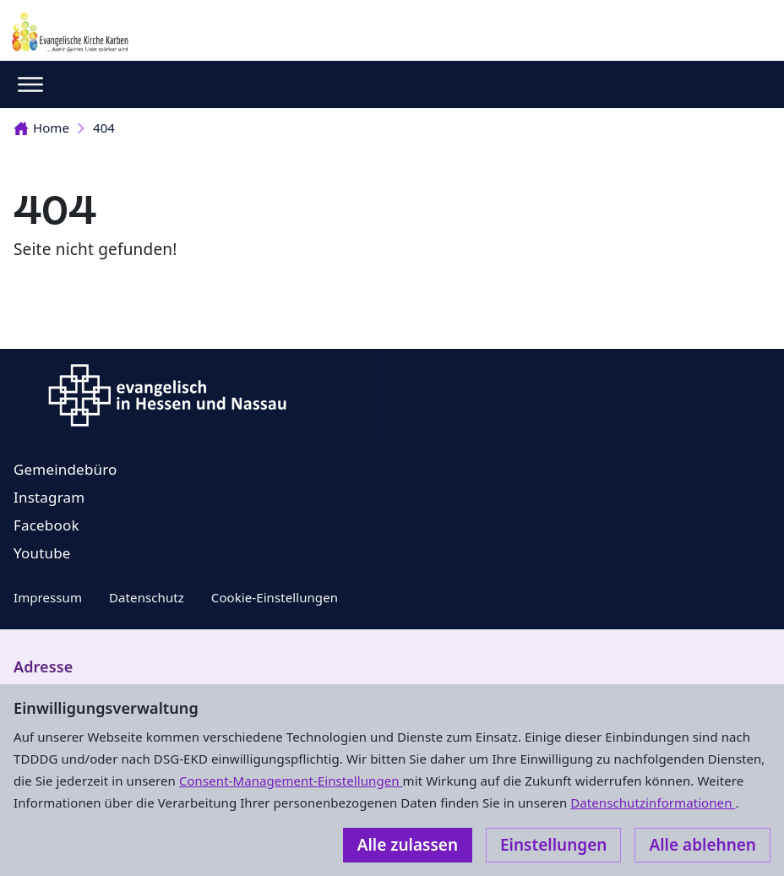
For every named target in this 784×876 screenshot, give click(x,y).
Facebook (46, 525)
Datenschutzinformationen (652, 802)
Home (41, 127)
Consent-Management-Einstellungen (291, 780)
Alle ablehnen (702, 845)
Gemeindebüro (65, 469)
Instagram (49, 497)
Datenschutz (146, 597)
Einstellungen (553, 845)
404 (104, 127)
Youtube (42, 553)
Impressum (48, 597)
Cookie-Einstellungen (274, 597)
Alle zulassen (407, 845)
